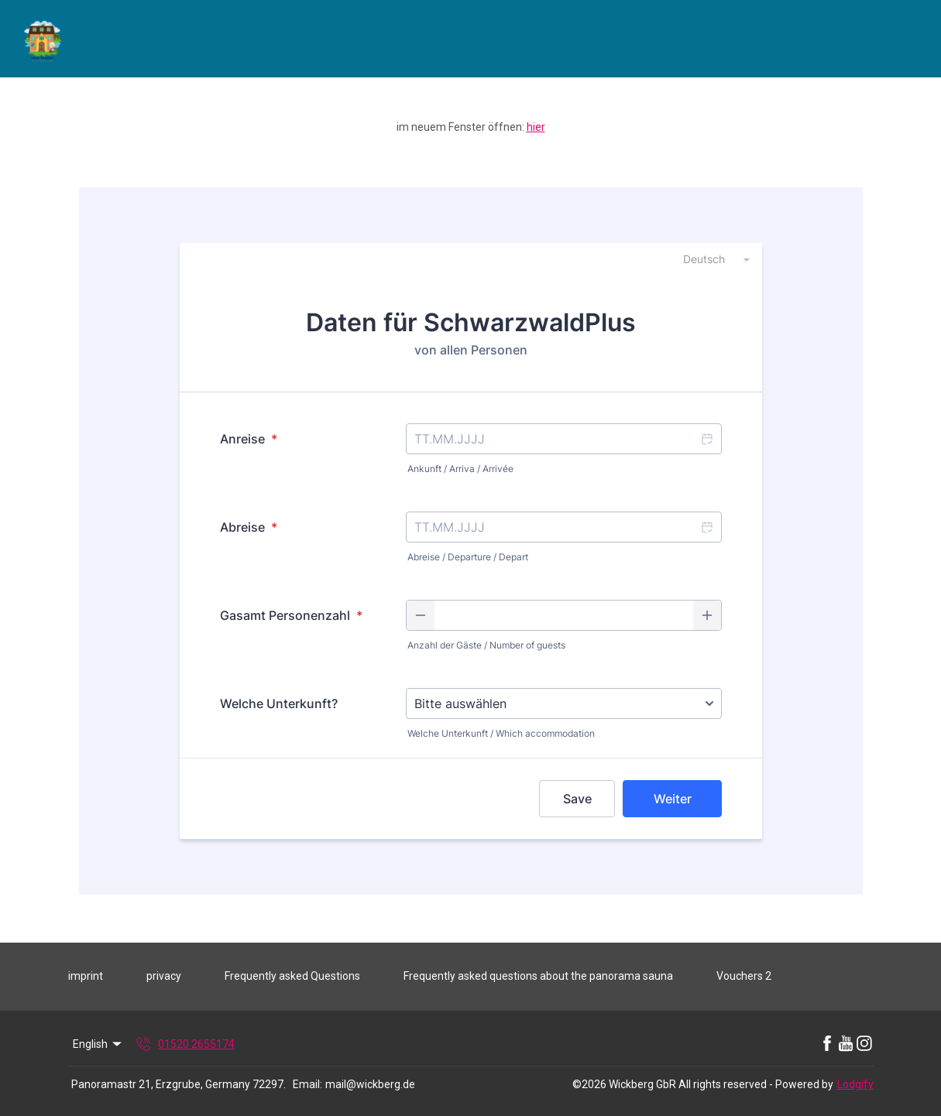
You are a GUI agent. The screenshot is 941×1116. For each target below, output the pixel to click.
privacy (163, 976)
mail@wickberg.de (370, 1084)
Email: (307, 1084)
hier (536, 127)
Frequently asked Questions (292, 976)
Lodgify (855, 1084)
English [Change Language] (99, 1044)
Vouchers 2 (743, 976)
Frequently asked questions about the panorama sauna (538, 976)
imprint (85, 976)
